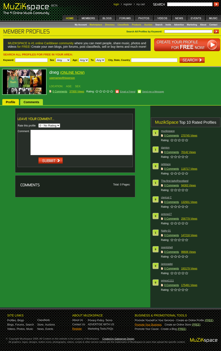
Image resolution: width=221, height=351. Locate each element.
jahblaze (166, 164)
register (127, 4)
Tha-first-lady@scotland (174, 180)
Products (136, 25)
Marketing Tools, (97, 328)
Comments (31, 102)
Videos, (11, 328)
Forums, (20, 324)
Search (158, 25)
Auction (148, 25)
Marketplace (96, 25)
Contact (213, 25)
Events (49, 328)
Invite (168, 25)
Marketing (192, 25)
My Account (81, 25)
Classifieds (123, 25)
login (116, 4)
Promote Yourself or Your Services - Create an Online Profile (169, 320)
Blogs (20, 320)
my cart (140, 4)
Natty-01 (166, 230)
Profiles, (12, 320)
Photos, (21, 328)
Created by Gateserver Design (118, 338)
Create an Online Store (178, 324)
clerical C (166, 197)
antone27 (166, 214)
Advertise (179, 25)
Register (77, 328)
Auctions (50, 324)
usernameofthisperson (62, 77)
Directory (109, 25)
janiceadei (167, 264)
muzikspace (168, 131)
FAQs (110, 328)
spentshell (167, 247)
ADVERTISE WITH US (101, 324)
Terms (109, 320)
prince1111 (167, 280)
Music (29, 328)
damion (165, 147)
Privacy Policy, (96, 320)
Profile (10, 102)
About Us (77, 320)
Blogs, (10, 324)
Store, (40, 324)
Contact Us (78, 324)
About (203, 25)
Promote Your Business (148, 324)
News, (40, 328)
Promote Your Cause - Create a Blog (156, 328)
